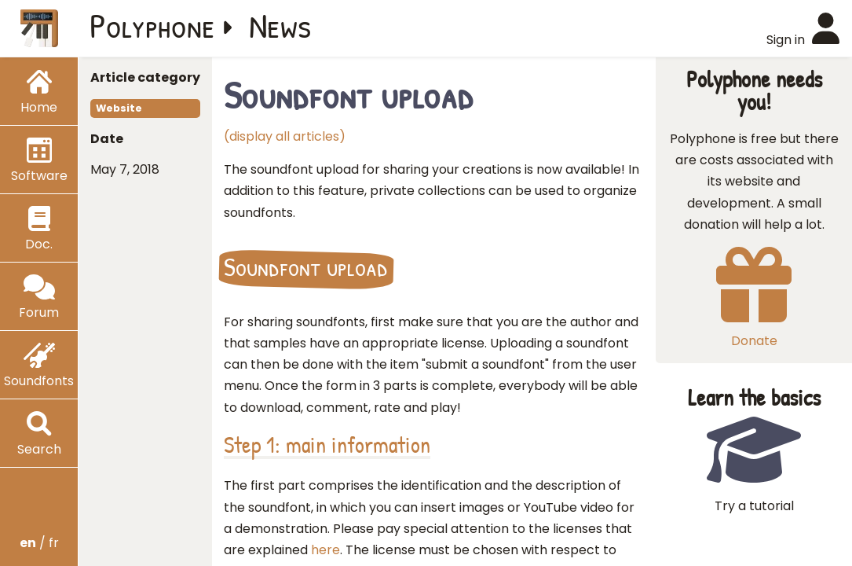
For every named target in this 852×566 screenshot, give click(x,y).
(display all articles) (285, 136)
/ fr (39, 543)
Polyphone (152, 25)
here (325, 550)
